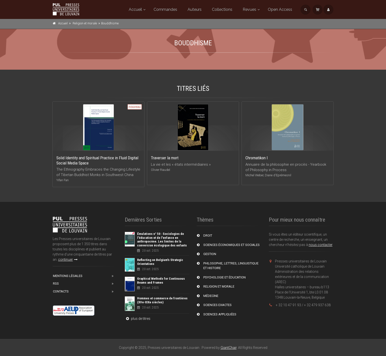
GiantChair (229, 348)
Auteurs (195, 9)
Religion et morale (85, 23)
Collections (222, 9)
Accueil (135, 9)
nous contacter (321, 245)
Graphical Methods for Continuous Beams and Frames (161, 280)
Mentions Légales (67, 276)
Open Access (280, 9)
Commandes (165, 9)
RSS (56, 283)
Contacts (61, 291)
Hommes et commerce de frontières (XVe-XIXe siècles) (162, 300)
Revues (249, 9)
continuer (68, 259)
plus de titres (137, 319)
